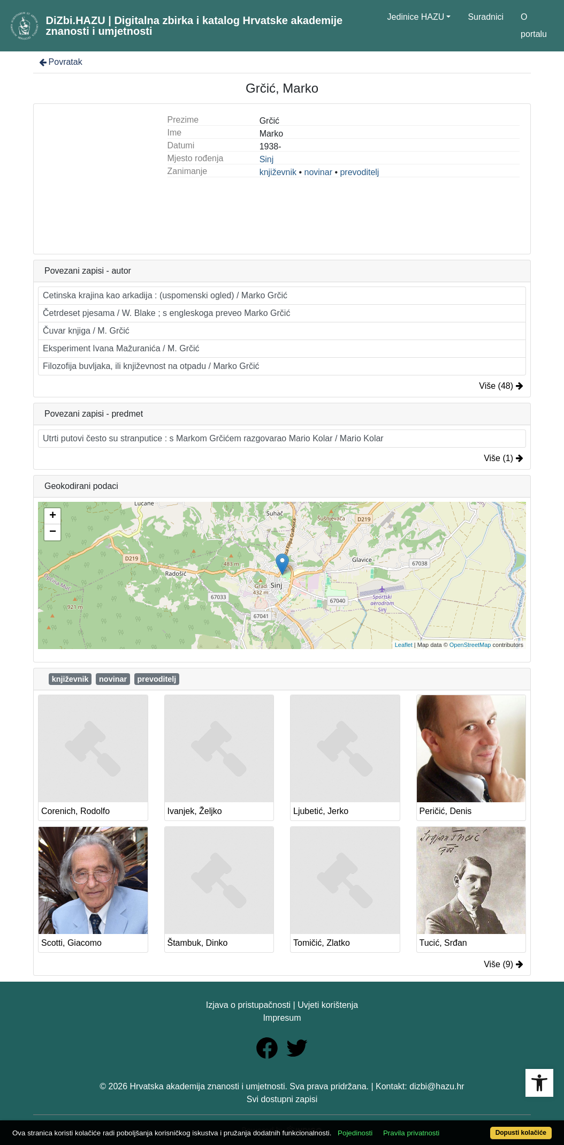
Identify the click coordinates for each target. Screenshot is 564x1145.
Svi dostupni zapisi (282, 1099)
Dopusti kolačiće (521, 1132)
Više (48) (501, 385)
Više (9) (503, 964)
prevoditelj (359, 172)
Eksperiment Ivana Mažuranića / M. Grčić (121, 348)
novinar (318, 172)
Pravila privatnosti (411, 1133)
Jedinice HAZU (416, 16)
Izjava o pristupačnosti (248, 1005)
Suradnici (486, 16)
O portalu (534, 25)
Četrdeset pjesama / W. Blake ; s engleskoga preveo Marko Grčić (166, 313)
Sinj (267, 159)
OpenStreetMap (470, 645)
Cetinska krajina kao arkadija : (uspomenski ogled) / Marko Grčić (165, 295)
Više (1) (503, 458)
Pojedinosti (355, 1133)
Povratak (59, 61)
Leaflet (404, 645)
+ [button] (52, 516)
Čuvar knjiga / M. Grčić (86, 330)
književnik (278, 172)
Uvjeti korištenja (328, 1005)
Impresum (282, 1017)
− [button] (52, 532)
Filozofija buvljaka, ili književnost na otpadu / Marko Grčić (151, 366)
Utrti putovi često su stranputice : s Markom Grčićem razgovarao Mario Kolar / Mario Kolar (213, 438)
